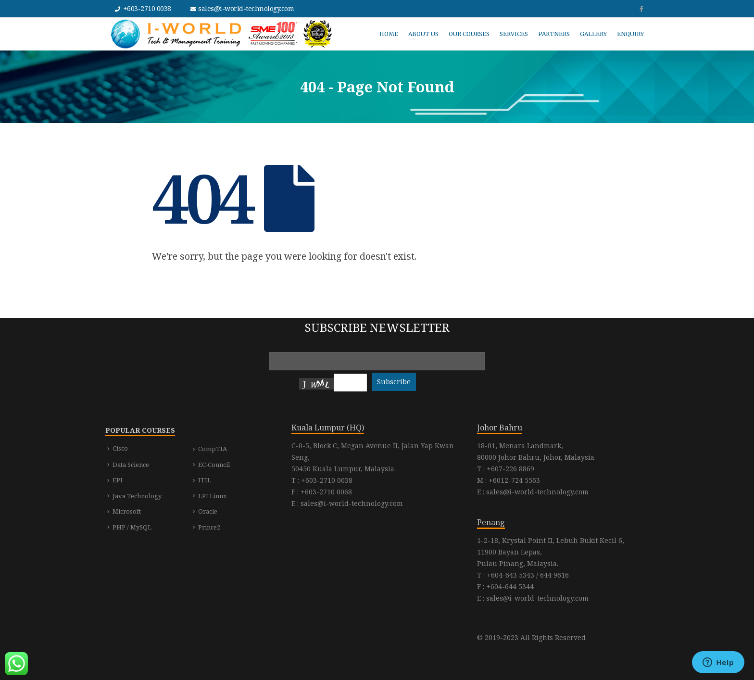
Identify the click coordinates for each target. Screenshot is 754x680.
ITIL (204, 480)
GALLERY (593, 34)
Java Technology (137, 495)
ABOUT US (423, 34)
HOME (388, 34)
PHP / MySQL (132, 527)
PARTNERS (554, 34)
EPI (118, 480)
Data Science (131, 464)
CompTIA (212, 448)
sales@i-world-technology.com (246, 8)
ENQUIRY (630, 34)
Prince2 (209, 527)
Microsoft (127, 511)
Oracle (207, 511)
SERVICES (514, 34)
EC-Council (214, 464)
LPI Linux (212, 495)
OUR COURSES (469, 34)
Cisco (120, 448)
